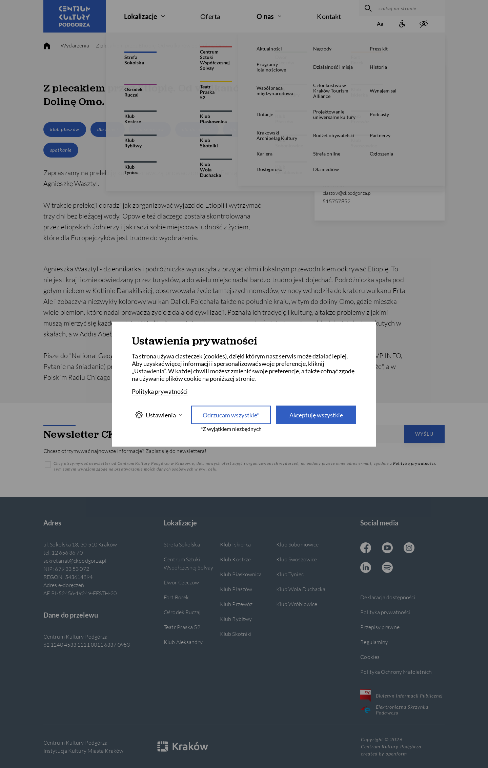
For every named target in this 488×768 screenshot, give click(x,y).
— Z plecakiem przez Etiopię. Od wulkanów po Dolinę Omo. (159, 45)
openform (396, 753)
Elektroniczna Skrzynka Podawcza (394, 709)
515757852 (336, 201)
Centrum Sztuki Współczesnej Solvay (188, 563)
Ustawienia (158, 415)
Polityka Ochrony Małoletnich (396, 671)
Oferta (210, 16)
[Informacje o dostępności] (401, 24)
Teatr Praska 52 (182, 627)
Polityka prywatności (385, 612)
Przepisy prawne (379, 627)
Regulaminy (374, 642)
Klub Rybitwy (236, 619)
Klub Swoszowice (296, 559)
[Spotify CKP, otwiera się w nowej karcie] (387, 568)
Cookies (370, 656)
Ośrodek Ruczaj (182, 612)
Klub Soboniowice (297, 544)
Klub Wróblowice (296, 604)
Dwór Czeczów (181, 582)
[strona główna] (46, 46)
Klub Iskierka (235, 544)
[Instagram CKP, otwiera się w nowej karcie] (409, 548)
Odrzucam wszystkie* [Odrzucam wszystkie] (231, 414)
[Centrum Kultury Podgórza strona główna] (74, 16)
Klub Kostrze (235, 559)
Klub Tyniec (290, 574)
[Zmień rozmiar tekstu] (380, 24)
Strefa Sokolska (182, 544)
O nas (265, 16)
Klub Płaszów (236, 589)
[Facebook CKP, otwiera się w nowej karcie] (365, 548)
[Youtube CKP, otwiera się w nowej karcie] (387, 548)
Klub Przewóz (236, 604)
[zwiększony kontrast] (423, 24)
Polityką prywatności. (414, 463)
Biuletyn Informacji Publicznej (401, 695)
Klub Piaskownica (241, 574)
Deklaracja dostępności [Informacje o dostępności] (387, 597)
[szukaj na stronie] (410, 8)
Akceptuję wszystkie (316, 414)
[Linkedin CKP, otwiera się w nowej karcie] (365, 568)
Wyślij (424, 434)
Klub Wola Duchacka (301, 589)
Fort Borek (176, 597)
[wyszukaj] (367, 8)
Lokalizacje (140, 16)
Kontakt (329, 16)
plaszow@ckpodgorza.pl (347, 193)
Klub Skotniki (235, 633)
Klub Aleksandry (183, 642)
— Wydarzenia (72, 45)
